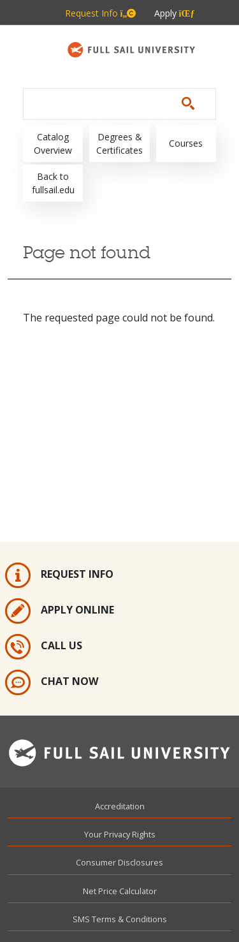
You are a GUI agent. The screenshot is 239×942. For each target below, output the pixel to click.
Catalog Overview (53, 143)
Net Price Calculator (120, 891)
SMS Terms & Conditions (120, 919)
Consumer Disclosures (119, 862)
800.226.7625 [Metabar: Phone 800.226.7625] (130, 39)
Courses (186, 143)
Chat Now (51, 682)
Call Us (43, 646)
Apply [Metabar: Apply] (174, 13)
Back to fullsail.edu (53, 183)
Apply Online (59, 611)
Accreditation (120, 806)
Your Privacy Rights (120, 834)
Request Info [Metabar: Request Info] (100, 13)
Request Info (59, 575)
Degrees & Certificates (119, 143)
